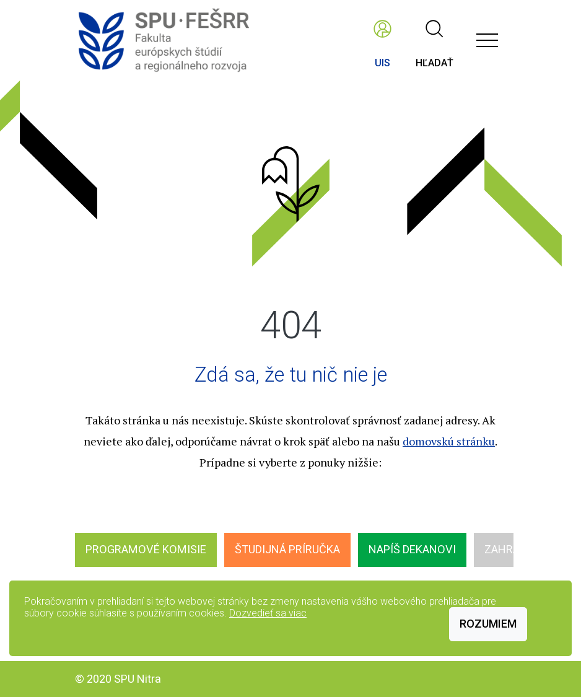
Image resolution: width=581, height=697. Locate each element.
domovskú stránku (449, 441)
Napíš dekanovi (412, 549)
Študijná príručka (287, 549)
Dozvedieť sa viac (268, 613)
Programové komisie (145, 549)
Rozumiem (488, 623)
